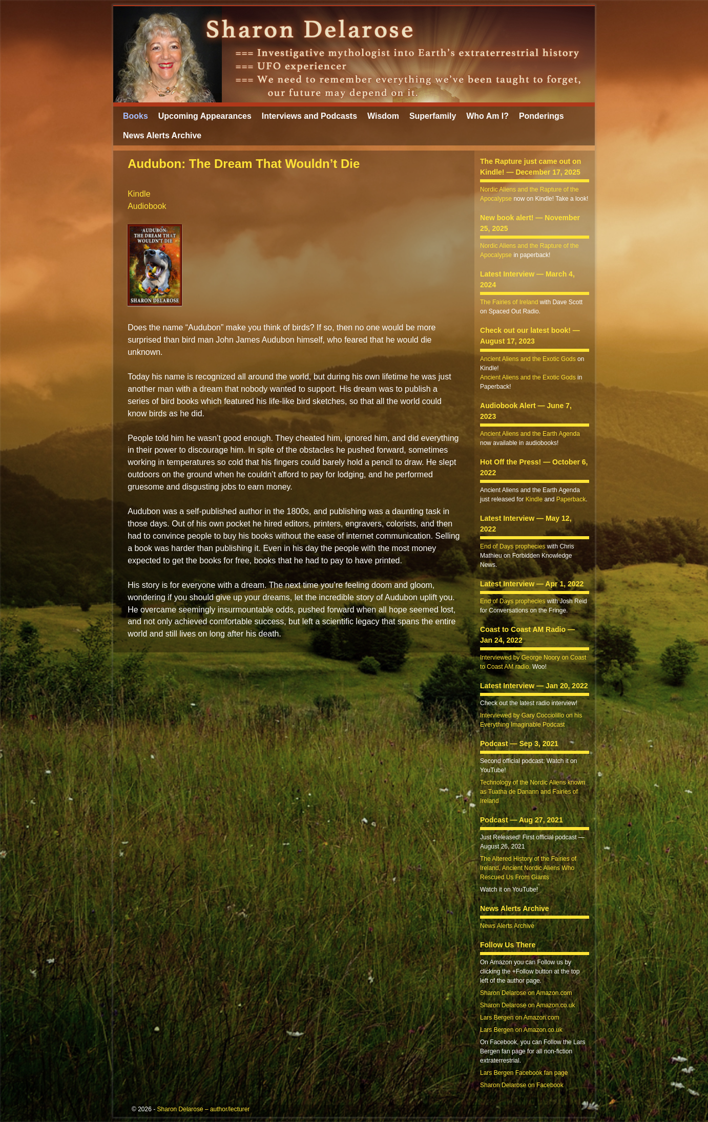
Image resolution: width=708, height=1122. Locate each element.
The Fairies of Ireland (509, 302)
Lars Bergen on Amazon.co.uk (521, 1029)
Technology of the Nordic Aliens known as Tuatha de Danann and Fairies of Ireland (532, 792)
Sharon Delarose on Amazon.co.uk (527, 1005)
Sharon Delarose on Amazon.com (526, 993)
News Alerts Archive (162, 135)
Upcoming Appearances (205, 116)
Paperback (571, 499)
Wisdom (383, 116)
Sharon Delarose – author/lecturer (203, 1109)
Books (135, 116)
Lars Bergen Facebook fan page (524, 1072)
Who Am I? (487, 116)
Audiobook (147, 206)
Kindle (139, 193)
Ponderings (541, 116)
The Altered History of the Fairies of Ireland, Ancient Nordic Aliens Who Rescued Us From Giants (528, 868)
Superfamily (432, 116)
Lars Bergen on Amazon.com (519, 1017)
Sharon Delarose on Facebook (522, 1085)
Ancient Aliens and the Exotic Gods (528, 359)
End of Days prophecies (512, 546)
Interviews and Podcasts (309, 116)
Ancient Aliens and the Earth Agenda (530, 433)
